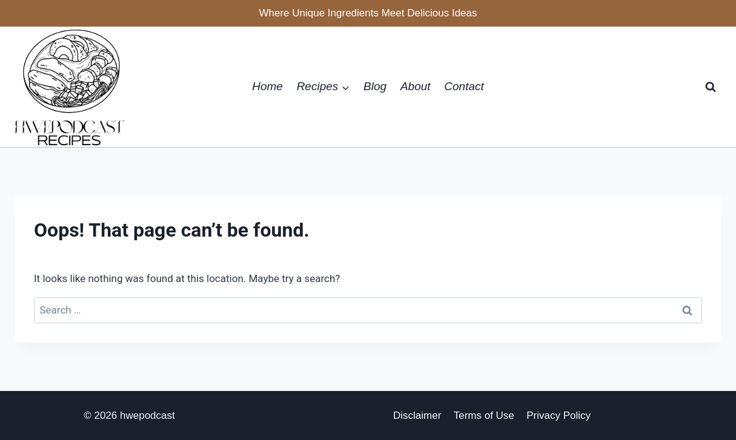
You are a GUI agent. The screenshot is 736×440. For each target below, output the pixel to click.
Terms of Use (484, 415)
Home (267, 86)
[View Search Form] (710, 87)
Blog (374, 86)
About (415, 86)
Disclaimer (417, 415)
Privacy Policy (558, 415)
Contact (463, 86)
